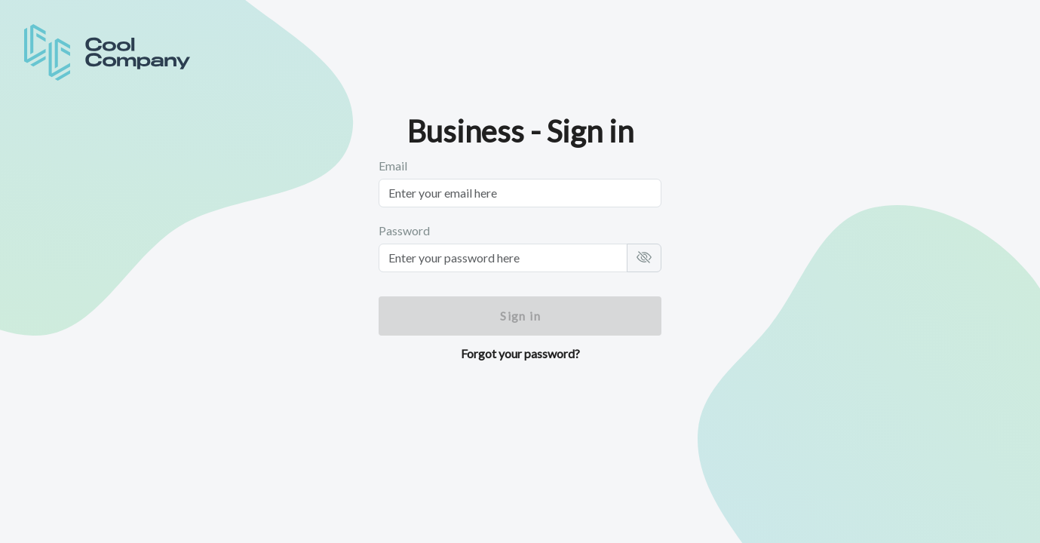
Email (393, 165)
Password (404, 230)
